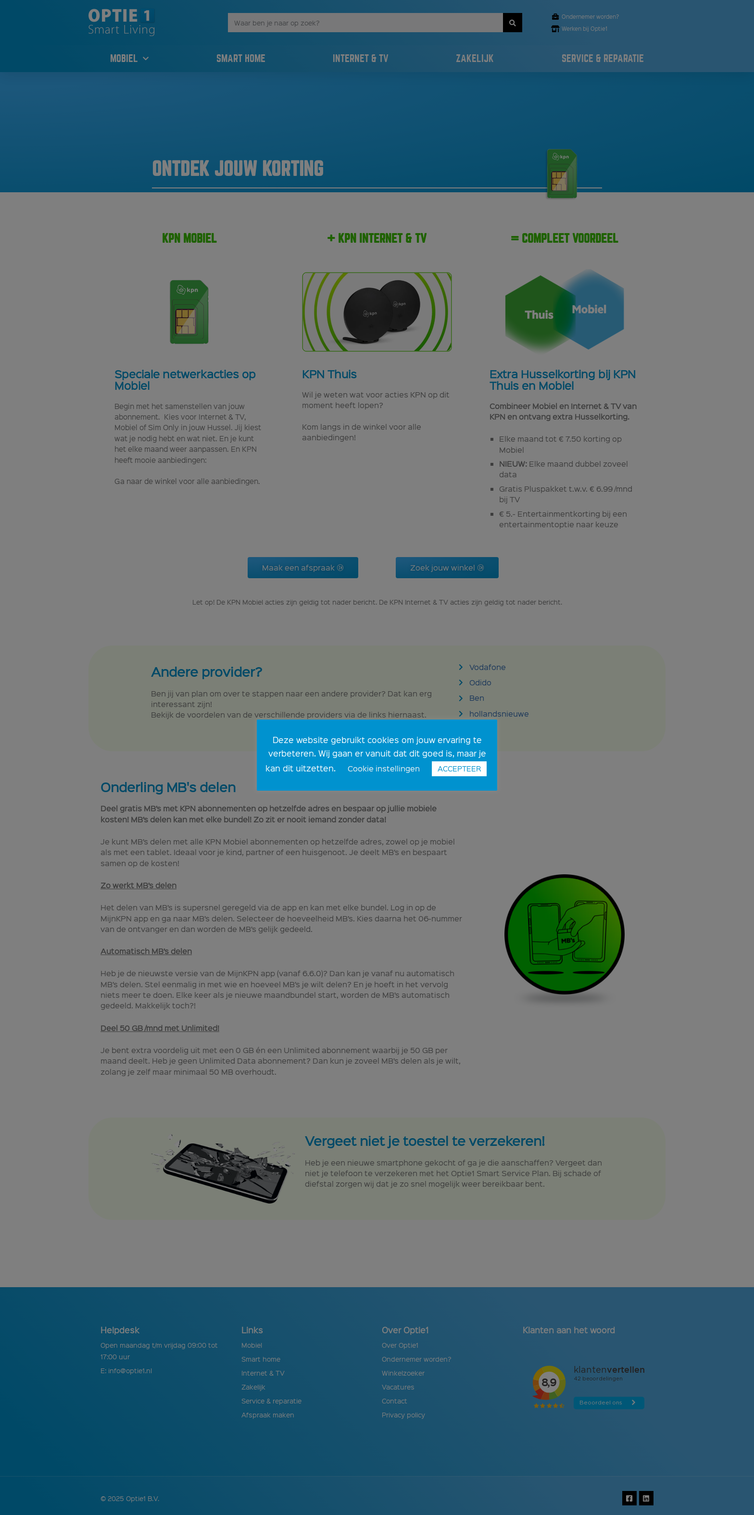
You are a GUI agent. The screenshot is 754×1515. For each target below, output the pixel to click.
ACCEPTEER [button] (459, 768)
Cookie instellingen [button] (384, 768)
